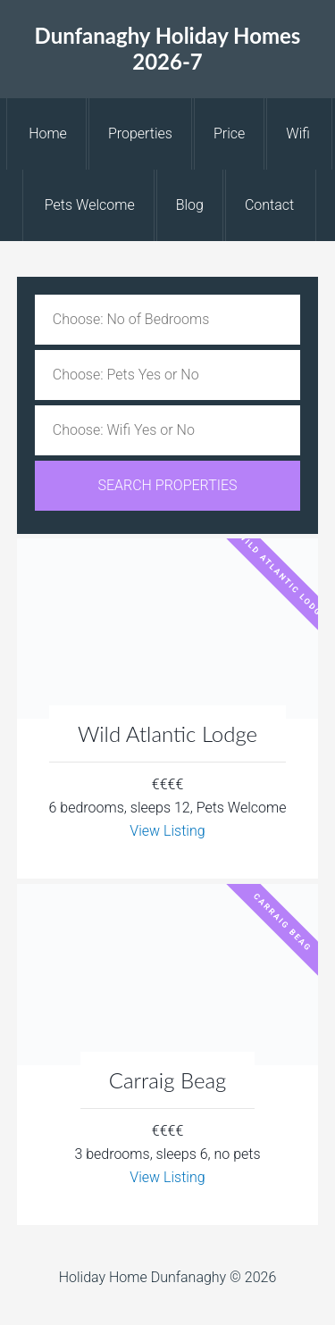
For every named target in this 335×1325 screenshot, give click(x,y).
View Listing (167, 830)
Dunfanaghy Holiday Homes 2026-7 (168, 48)
